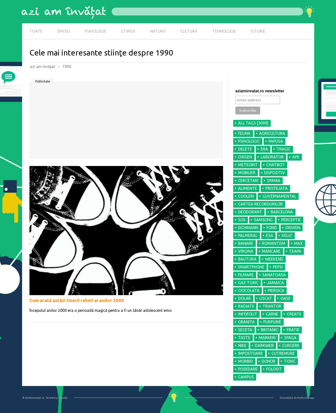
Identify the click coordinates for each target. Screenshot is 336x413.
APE (295, 157)
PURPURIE (272, 322)
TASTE (244, 337)
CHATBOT (275, 165)
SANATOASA (274, 275)
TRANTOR (272, 306)
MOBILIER (246, 172)
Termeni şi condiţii (57, 397)
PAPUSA (276, 141)
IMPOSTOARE (250, 353)
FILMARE (246, 275)
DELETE (245, 149)
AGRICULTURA (272, 133)
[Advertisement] (126, 121)
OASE (286, 298)
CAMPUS (246, 377)
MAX (298, 243)
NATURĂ (158, 31)
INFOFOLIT (247, 314)
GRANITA (246, 322)
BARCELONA (282, 212)
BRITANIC (269, 330)
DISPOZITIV (274, 172)
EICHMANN (248, 227)
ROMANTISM (273, 243)
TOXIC (290, 361)
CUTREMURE (283, 353)
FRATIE (293, 330)
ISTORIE (258, 31)
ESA (269, 235)
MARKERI (267, 337)
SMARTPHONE (251, 267)
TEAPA (295, 251)
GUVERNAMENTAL (279, 196)
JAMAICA (275, 282)
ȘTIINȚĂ (128, 31)
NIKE (242, 345)
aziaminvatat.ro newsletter (259, 91)
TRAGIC (284, 149)
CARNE (272, 314)
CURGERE (290, 345)
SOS (241, 220)
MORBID (245, 361)
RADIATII (246, 306)
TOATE (35, 31)
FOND (272, 227)
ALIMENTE (247, 188)
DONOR (268, 361)
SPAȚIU (63, 31)
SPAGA (290, 337)
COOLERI (246, 196)
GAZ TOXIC (248, 282)
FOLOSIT (274, 369)
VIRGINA (245, 251)
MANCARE (271, 251)
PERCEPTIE (291, 220)
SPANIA (273, 180)
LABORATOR (272, 157)
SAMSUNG (263, 220)
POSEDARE (248, 369)
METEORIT (248, 165)
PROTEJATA (277, 188)
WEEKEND (274, 259)
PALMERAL (247, 235)
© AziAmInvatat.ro (33, 397)
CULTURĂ (189, 31)
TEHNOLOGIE (224, 31)
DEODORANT (250, 212)
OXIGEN (245, 157)
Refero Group (305, 397)
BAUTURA (247, 259)
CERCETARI (248, 180)
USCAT (265, 298)
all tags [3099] (253, 123)
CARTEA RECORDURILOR (260, 204)
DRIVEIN (292, 227)
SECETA (245, 330)
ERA (264, 149)
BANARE (245, 243)
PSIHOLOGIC (249, 141)
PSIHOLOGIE (95, 31)
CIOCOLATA (248, 290)
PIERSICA (276, 290)
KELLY (287, 235)
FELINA (244, 133)
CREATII (294, 314)
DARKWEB (264, 345)
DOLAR (244, 298)
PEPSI (278, 267)
